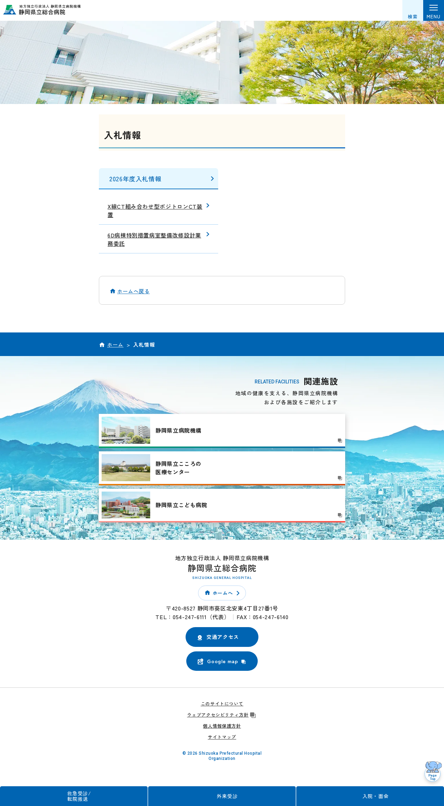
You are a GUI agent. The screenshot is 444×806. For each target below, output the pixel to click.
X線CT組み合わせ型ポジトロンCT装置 (155, 210)
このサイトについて (222, 703)
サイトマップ (222, 737)
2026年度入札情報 (135, 178)
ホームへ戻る (133, 291)
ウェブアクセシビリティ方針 (222, 714)
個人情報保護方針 (222, 725)
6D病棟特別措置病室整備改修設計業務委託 (154, 239)
